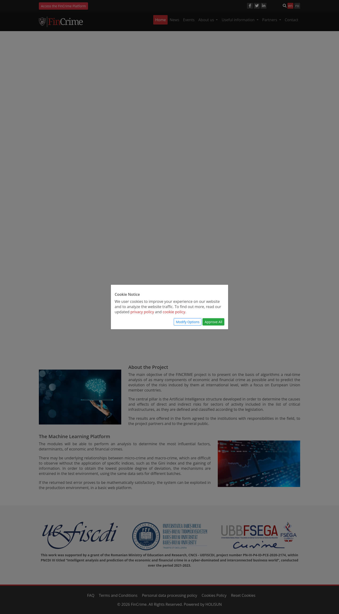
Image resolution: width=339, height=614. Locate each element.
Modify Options (187, 322)
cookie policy (174, 311)
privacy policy (142, 311)
